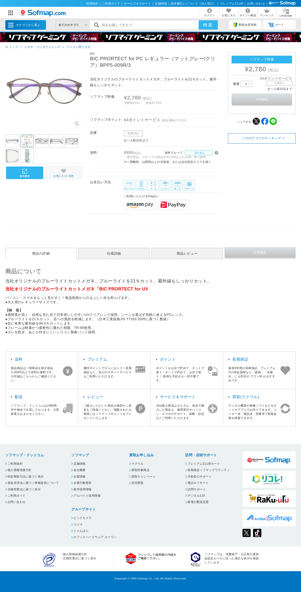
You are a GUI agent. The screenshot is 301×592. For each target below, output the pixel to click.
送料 (19, 359)
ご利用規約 (15, 463)
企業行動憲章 (83, 483)
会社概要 (80, 470)
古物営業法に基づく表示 (24, 489)
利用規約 (92, 3)
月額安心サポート (200, 476)
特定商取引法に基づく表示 (26, 476)
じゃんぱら (81, 530)
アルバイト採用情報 (87, 495)
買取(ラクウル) (245, 397)
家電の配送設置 (198, 502)
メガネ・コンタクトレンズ (42, 47)
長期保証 (240, 359)
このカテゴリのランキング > (263, 138)
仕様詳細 (114, 253)
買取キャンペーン (143, 476)
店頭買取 (137, 483)
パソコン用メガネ (78, 47)
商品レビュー (187, 253)
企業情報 (80, 476)
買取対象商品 (140, 470)
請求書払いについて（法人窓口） (193, 3)
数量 (242, 84)
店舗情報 (161, 3)
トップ (13, 47)
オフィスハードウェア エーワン (95, 537)
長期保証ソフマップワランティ (209, 470)
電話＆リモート (198, 483)
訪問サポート (197, 489)
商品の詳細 (41, 253)
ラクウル (137, 463)
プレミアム (97, 359)
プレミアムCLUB (231, 3)
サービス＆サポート (137, 3)
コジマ (78, 524)
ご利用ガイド (111, 3)
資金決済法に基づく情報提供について (33, 483)
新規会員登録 (245, 25)
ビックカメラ (83, 518)
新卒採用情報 (83, 489)
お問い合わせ (256, 3)
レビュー (95, 397)
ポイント (168, 359)
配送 (19, 397)
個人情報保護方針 (20, 470)
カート (276, 25)
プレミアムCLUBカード (204, 463)
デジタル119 (196, 495)
